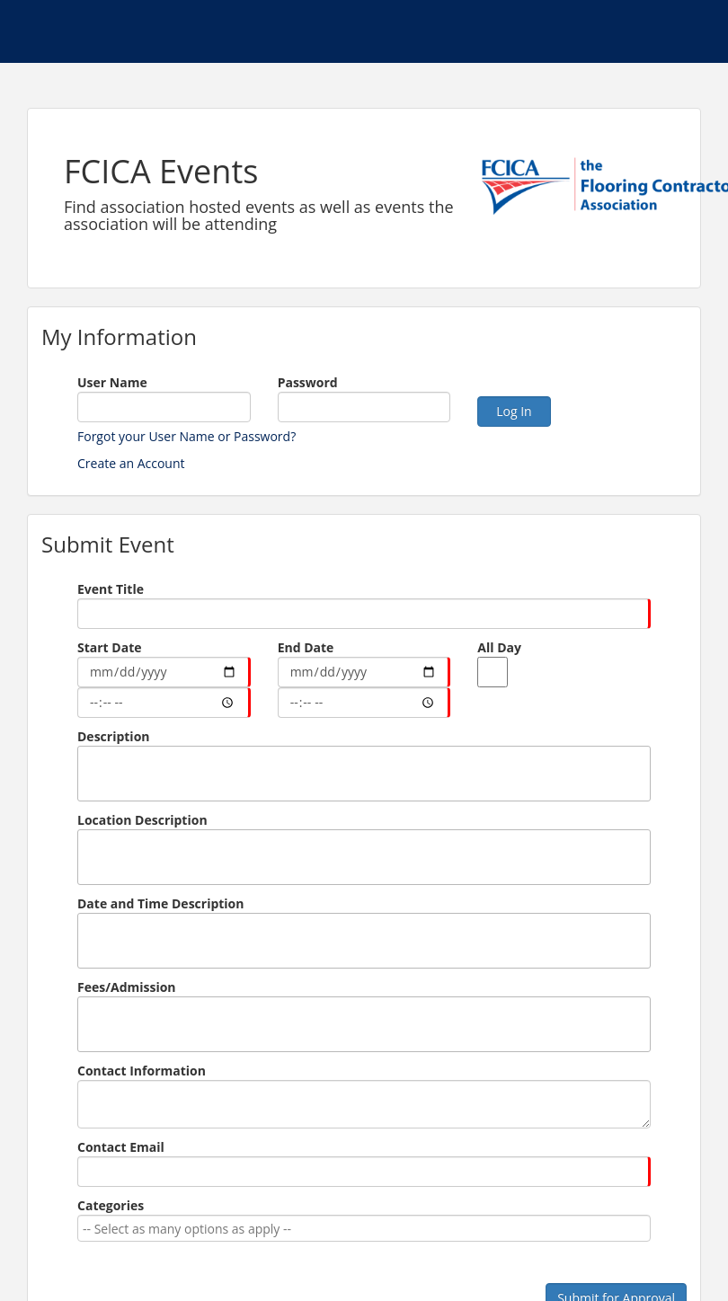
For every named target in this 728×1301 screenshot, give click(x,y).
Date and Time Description (160, 903)
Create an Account (131, 463)
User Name (112, 382)
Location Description (142, 819)
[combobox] (361, 1228)
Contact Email (120, 1146)
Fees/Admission (126, 987)
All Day (499, 647)
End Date (306, 647)
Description (113, 736)
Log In (513, 411)
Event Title (110, 588)
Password (308, 382)
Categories (110, 1205)
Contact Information (141, 1070)
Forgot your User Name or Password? (186, 436)
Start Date (109, 647)
